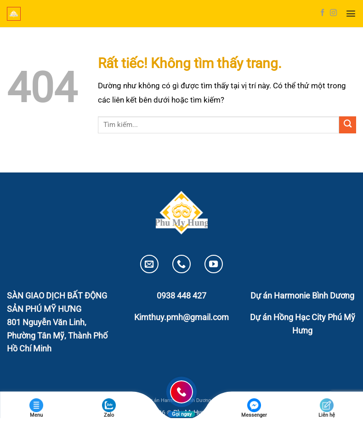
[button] (351, 13)
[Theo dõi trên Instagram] (333, 13)
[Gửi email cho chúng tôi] (149, 264)
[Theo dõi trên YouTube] (213, 264)
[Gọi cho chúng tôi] (181, 264)
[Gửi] (347, 124)
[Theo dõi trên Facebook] (322, 13)
